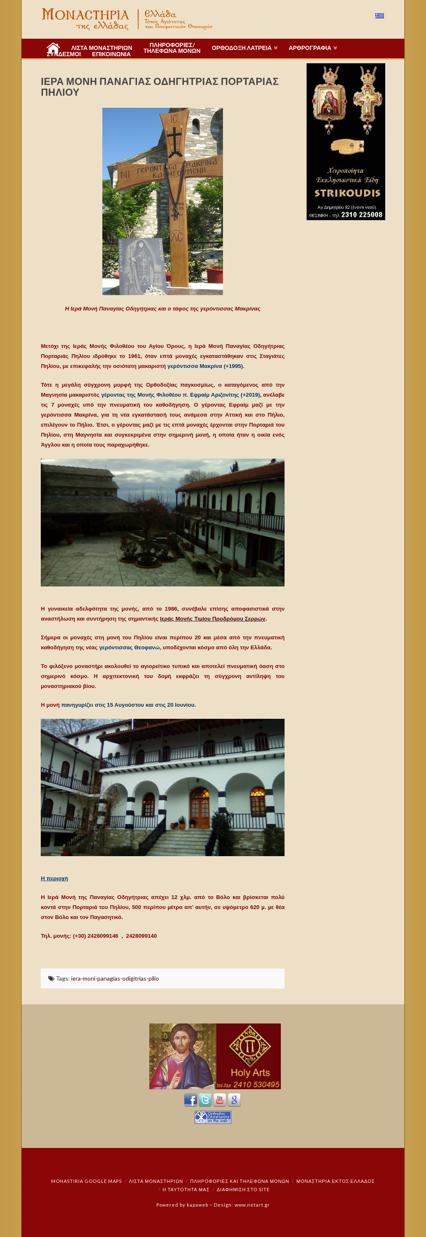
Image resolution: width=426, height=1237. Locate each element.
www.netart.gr (252, 1204)
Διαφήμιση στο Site (243, 1189)
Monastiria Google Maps (86, 1181)
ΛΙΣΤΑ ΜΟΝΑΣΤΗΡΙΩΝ (156, 1181)
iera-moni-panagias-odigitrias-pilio (115, 978)
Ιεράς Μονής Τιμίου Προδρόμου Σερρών (212, 619)
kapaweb (197, 1204)
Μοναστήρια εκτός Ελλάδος (336, 1181)
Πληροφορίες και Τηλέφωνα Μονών (239, 1181)
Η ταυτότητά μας (186, 1189)
